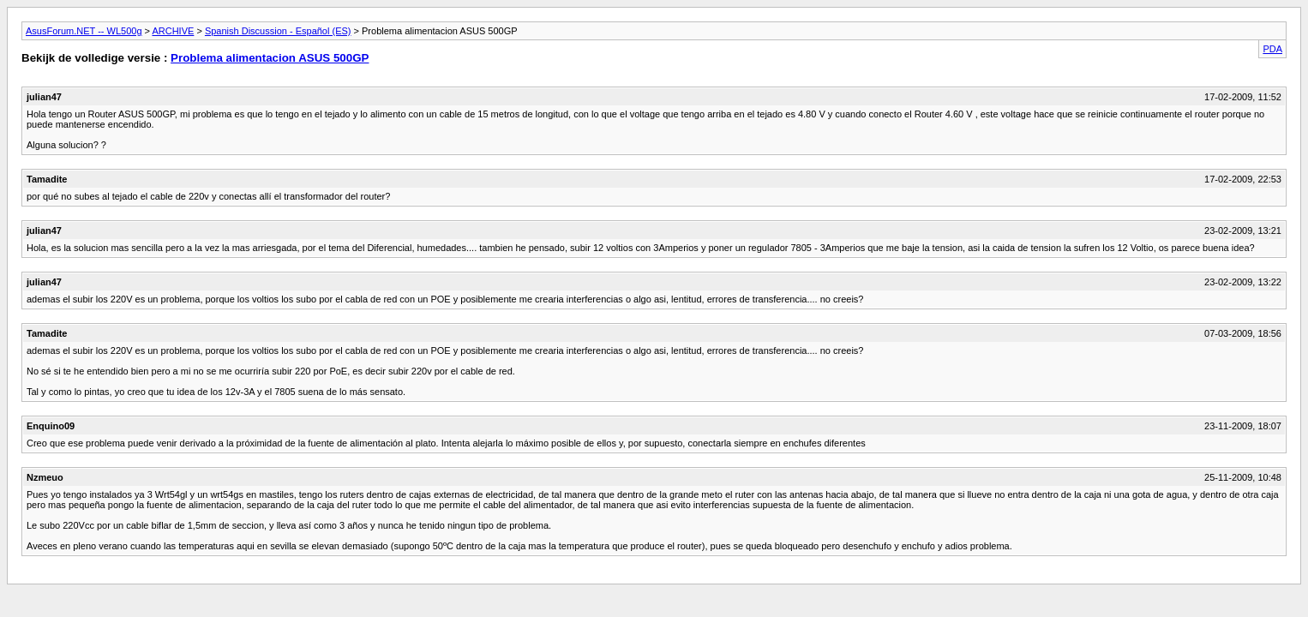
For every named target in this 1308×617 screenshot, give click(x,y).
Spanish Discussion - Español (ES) (278, 31)
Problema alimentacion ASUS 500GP (270, 57)
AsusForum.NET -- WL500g (84, 31)
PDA (1272, 49)
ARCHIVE (173, 31)
